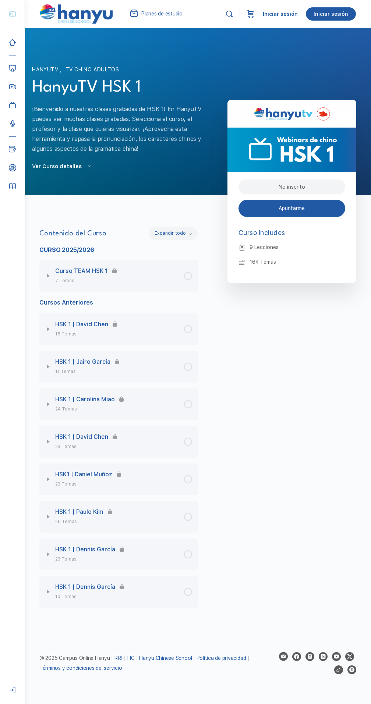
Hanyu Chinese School (165, 658)
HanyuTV (46, 69)
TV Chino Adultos (92, 69)
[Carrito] (251, 14)
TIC (132, 658)
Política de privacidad (222, 658)
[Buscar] (229, 14)
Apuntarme (292, 208)
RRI (118, 658)
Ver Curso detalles (62, 166)
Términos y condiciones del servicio (81, 668)
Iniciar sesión (280, 14)
